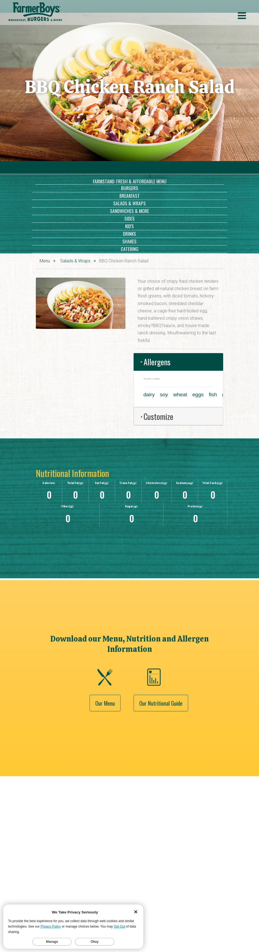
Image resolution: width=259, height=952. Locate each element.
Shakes (129, 241)
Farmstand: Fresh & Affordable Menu (129, 181)
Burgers (129, 187)
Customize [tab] (156, 416)
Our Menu (105, 756)
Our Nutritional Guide (160, 756)
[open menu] (242, 16)
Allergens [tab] (154, 361)
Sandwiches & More (129, 210)
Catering (129, 248)
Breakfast (129, 195)
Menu (45, 260)
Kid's (129, 226)
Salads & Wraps (129, 203)
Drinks (129, 233)
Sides (129, 218)
